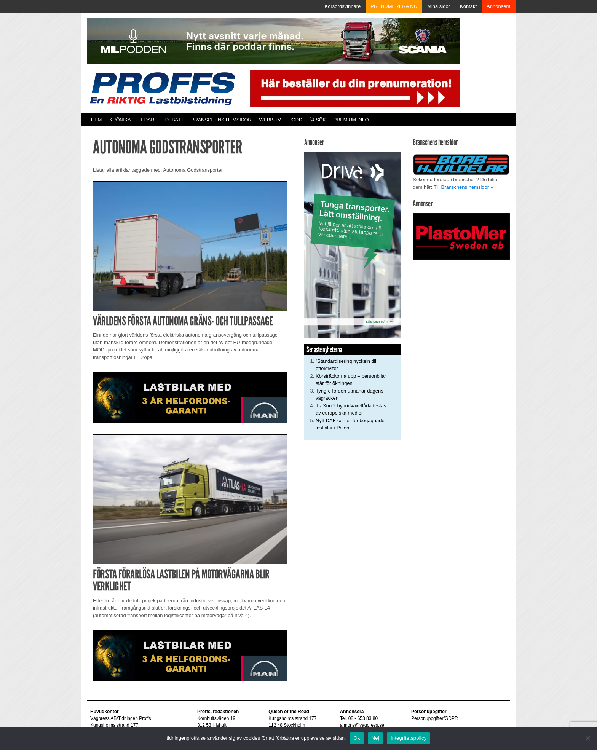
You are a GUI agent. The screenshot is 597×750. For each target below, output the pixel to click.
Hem (96, 120)
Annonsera (499, 6)
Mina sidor (438, 6)
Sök (318, 120)
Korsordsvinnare (343, 6)
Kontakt (468, 6)
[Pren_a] (353, 88)
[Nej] (587, 738)
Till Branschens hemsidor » (463, 187)
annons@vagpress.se (362, 725)
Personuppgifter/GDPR (434, 718)
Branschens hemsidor (221, 120)
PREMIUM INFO (351, 120)
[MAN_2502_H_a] (190, 397)
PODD (295, 120)
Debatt (174, 120)
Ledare (147, 120)
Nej (375, 738)
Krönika (120, 120)
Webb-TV (270, 120)
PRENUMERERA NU (393, 6)
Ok (356, 738)
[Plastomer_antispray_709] (461, 236)
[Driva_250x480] (352, 244)
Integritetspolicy (409, 738)
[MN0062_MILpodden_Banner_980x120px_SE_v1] (273, 40)
